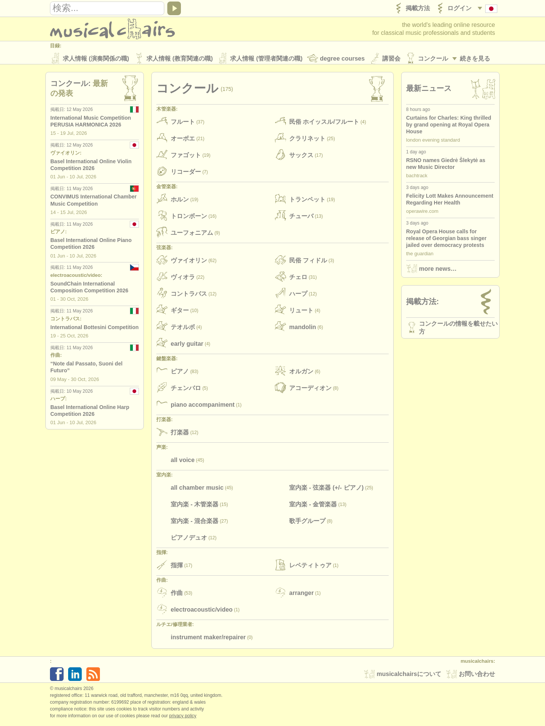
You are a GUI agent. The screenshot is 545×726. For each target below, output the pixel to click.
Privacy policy (182, 718)
